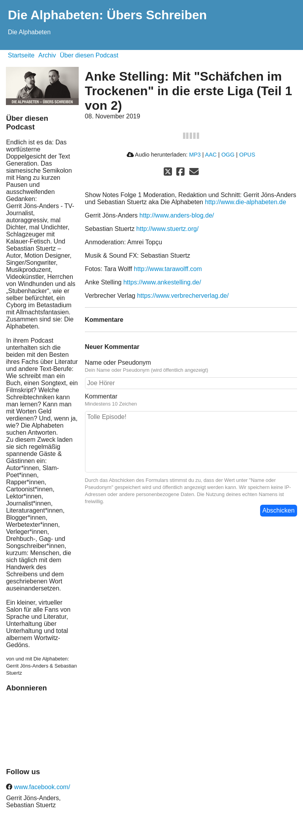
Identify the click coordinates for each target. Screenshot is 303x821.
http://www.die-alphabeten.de (245, 202)
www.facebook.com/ (41, 787)
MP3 (195, 154)
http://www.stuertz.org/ (167, 228)
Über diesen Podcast (89, 55)
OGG (228, 154)
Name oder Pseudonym (118, 362)
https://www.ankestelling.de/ (162, 282)
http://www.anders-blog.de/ (176, 215)
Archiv (47, 55)
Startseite (21, 55)
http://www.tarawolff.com (168, 269)
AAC (211, 154)
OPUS (247, 154)
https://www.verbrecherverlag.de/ (183, 295)
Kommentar (101, 396)
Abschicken (278, 510)
